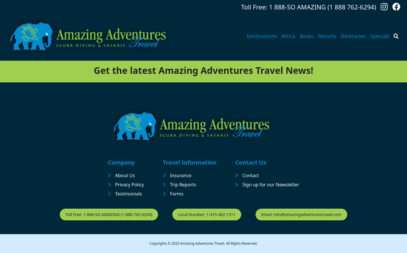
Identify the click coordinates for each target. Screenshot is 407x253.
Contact (250, 175)
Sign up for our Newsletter (270, 184)
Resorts (327, 36)
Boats (307, 36)
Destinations (262, 36)
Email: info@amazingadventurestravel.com (301, 214)
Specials (380, 36)
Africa (289, 36)
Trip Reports (183, 184)
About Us (125, 175)
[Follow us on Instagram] (384, 8)
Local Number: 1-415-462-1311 (207, 214)
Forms (176, 194)
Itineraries (353, 36)
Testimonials (128, 194)
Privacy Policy (129, 184)
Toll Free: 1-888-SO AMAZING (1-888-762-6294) (108, 214)
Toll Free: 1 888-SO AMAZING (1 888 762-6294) (308, 7)
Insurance (180, 175)
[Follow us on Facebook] (396, 8)
